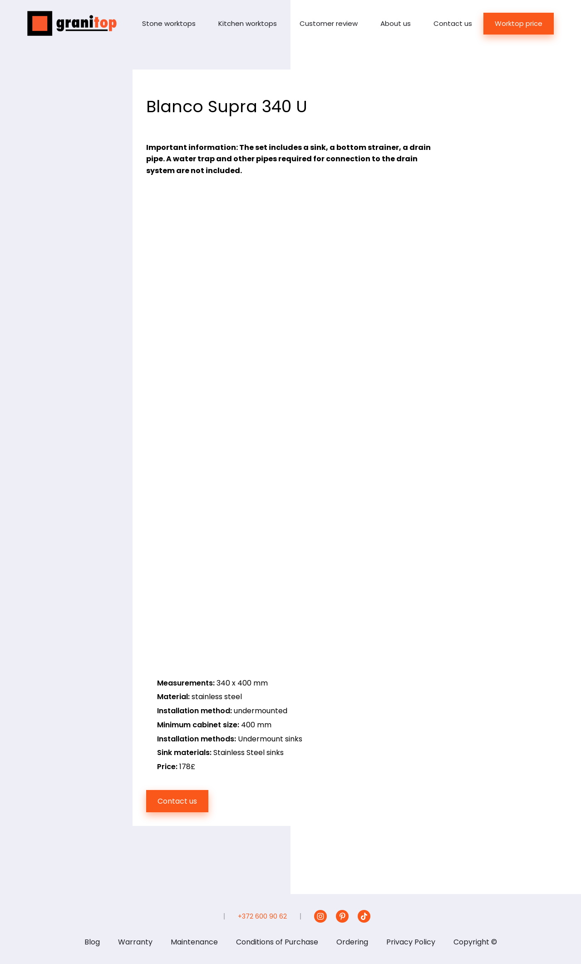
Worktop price (518, 23)
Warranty (135, 942)
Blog (92, 942)
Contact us (452, 23)
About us (395, 23)
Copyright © (475, 942)
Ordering (352, 942)
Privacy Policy (410, 942)
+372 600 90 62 (262, 916)
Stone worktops (169, 23)
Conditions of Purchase (277, 942)
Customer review (329, 23)
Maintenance (194, 942)
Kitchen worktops (247, 23)
